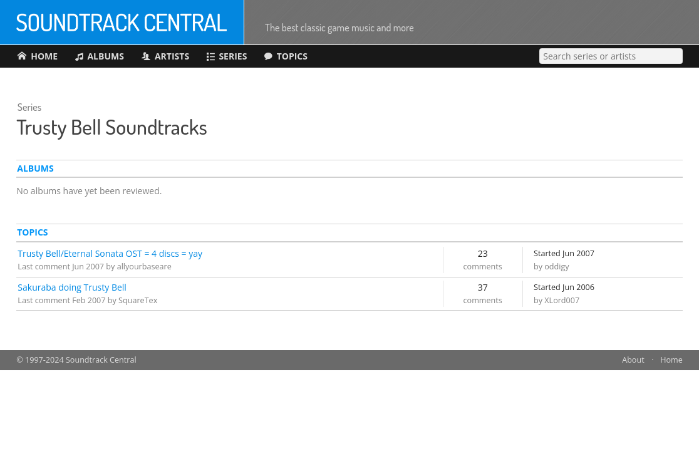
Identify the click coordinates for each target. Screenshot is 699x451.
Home (671, 360)
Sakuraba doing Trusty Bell (72, 287)
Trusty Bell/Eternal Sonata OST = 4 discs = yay (110, 253)
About (633, 360)
